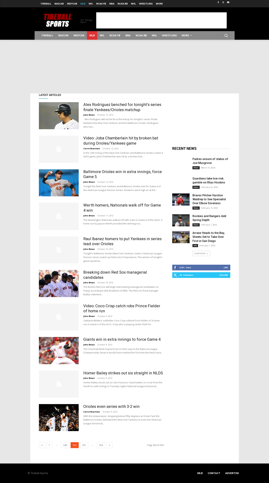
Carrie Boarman (91, 148)
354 (101, 445)
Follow (223, 275)
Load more (201, 253)
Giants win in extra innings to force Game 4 (122, 339)
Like (226, 267)
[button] (226, 35)
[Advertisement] (161, 20)
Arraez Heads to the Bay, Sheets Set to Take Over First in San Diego (208, 237)
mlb (195, 245)
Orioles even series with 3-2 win (111, 406)
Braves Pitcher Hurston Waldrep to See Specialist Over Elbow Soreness (209, 199)
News (196, 167)
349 (65, 445)
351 (84, 445)
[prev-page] (42, 445)
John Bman (89, 114)
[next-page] (109, 445)
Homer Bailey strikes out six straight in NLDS (123, 373)
